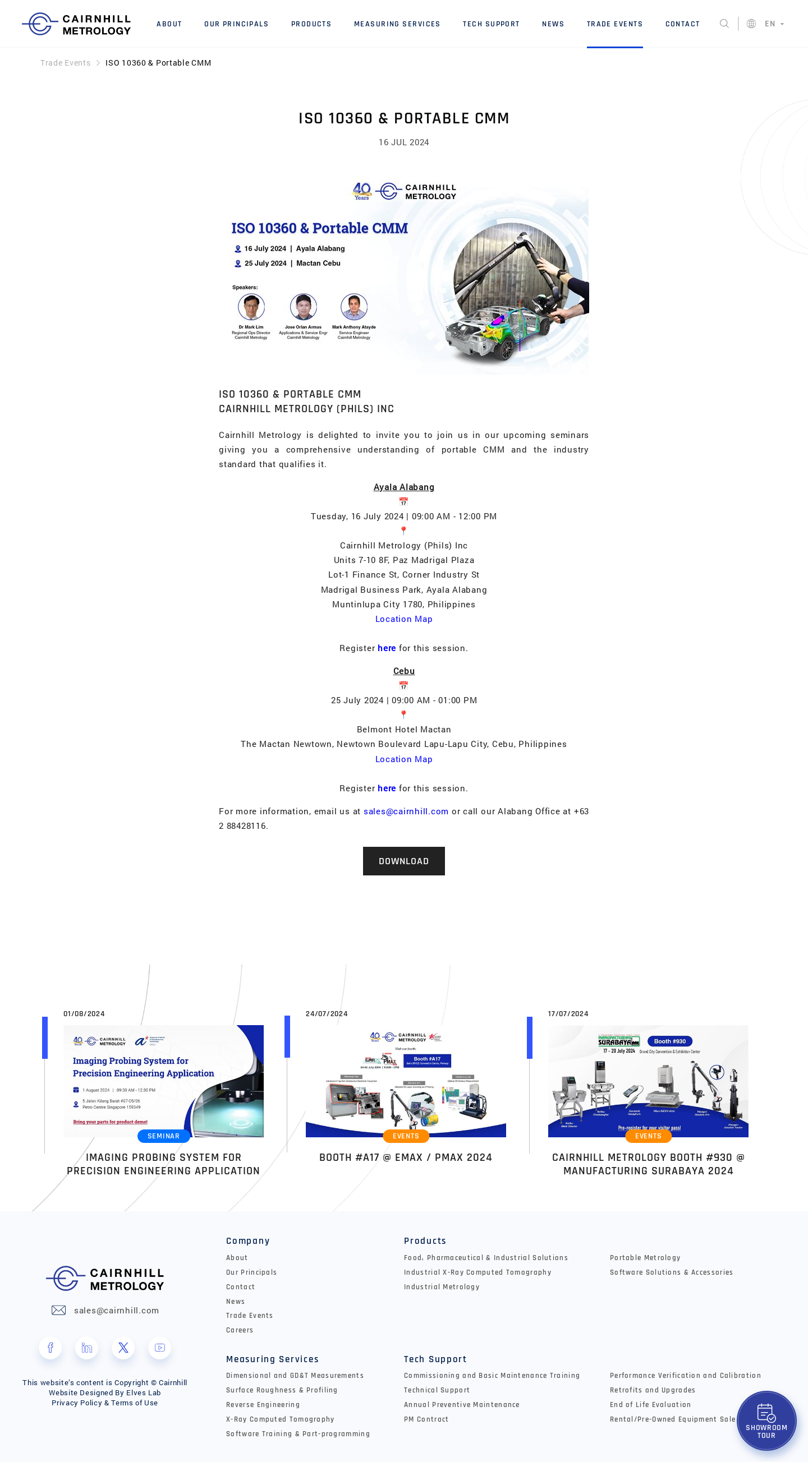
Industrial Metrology (442, 1287)
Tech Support (491, 24)
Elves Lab (143, 1392)
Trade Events (615, 24)
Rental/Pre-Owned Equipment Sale (673, 1419)
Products (311, 24)
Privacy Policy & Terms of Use (105, 1403)
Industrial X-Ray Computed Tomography (478, 1272)
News (553, 24)
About (169, 24)
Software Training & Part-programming (298, 1433)
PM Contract (426, 1419)
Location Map (404, 618)
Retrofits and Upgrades (653, 1390)
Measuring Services (397, 24)
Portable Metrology (645, 1257)
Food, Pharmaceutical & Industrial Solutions (486, 1257)
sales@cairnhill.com (406, 811)
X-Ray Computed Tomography (280, 1419)
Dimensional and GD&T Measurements (295, 1375)
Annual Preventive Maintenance (462, 1404)
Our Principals (236, 24)
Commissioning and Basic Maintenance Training (492, 1375)
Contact (682, 24)
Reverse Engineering (263, 1404)
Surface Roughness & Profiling (282, 1390)
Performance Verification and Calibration (685, 1375)
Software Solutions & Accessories (671, 1272)
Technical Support (437, 1390)
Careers (240, 1330)
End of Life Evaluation (651, 1404)
